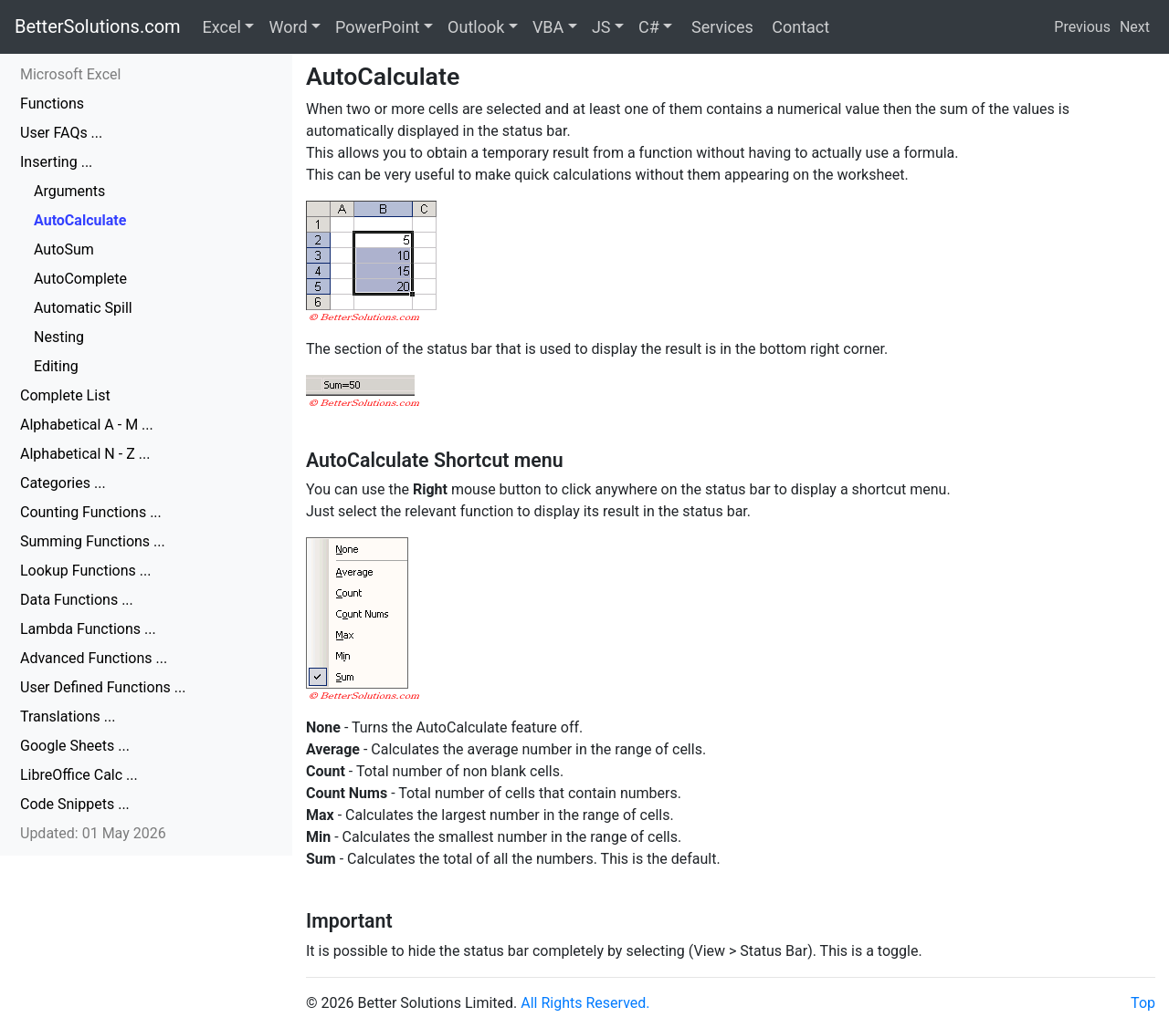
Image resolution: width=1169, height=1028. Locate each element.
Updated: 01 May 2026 (93, 833)
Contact (798, 26)
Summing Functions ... (92, 541)
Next (1135, 27)
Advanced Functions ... (93, 658)
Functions (52, 103)
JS (601, 26)
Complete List (65, 395)
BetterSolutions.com (98, 26)
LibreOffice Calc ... (79, 775)
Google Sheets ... (75, 745)
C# (648, 26)
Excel (222, 26)
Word (288, 26)
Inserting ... (56, 162)
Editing (56, 366)
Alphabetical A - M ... (86, 424)
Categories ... (63, 483)
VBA (547, 26)
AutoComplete (80, 278)
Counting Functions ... (91, 512)
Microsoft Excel (70, 74)
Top (1143, 1003)
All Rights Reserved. (585, 1003)
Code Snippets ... (75, 804)
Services (720, 26)
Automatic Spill (83, 308)
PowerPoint (377, 26)
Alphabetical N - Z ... (85, 453)
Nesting (59, 337)
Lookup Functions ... (85, 570)
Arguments (69, 191)
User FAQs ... (61, 132)
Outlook (476, 26)
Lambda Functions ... (88, 629)
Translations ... (67, 716)
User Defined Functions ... (102, 687)
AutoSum (64, 249)
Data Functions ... (76, 599)
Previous (1082, 27)
